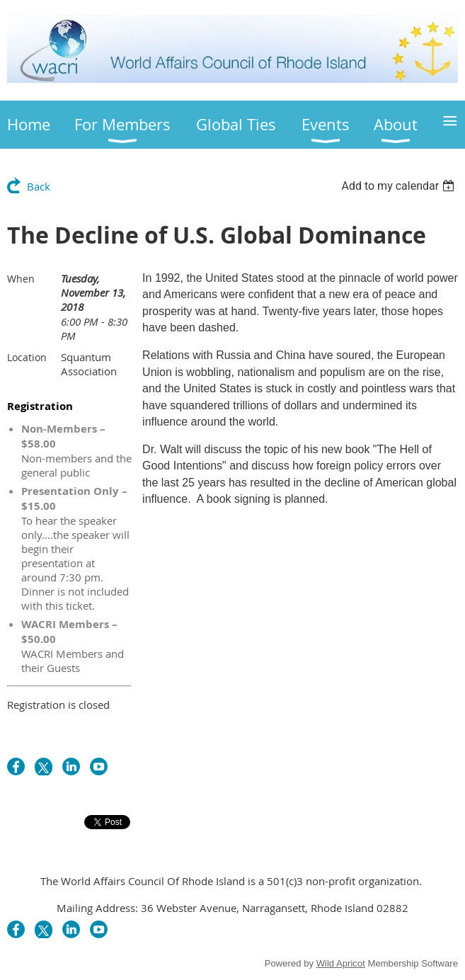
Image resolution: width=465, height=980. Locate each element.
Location (27, 357)
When (21, 278)
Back (38, 186)
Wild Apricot (340, 963)
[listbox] (399, 186)
